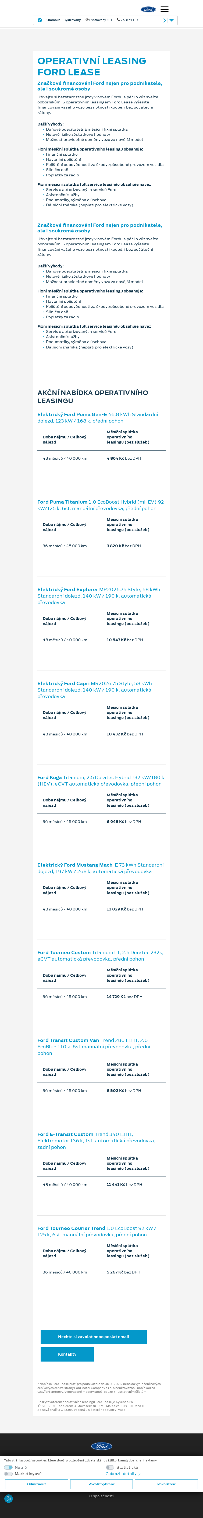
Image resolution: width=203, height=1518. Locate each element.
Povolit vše (166, 1484)
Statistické (127, 1467)
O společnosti (101, 1496)
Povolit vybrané (101, 1484)
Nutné (21, 1467)
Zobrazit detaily (124, 1473)
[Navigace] (164, 10)
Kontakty (67, 1354)
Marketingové (28, 1473)
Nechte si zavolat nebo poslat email (93, 1336)
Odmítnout (36, 1484)
